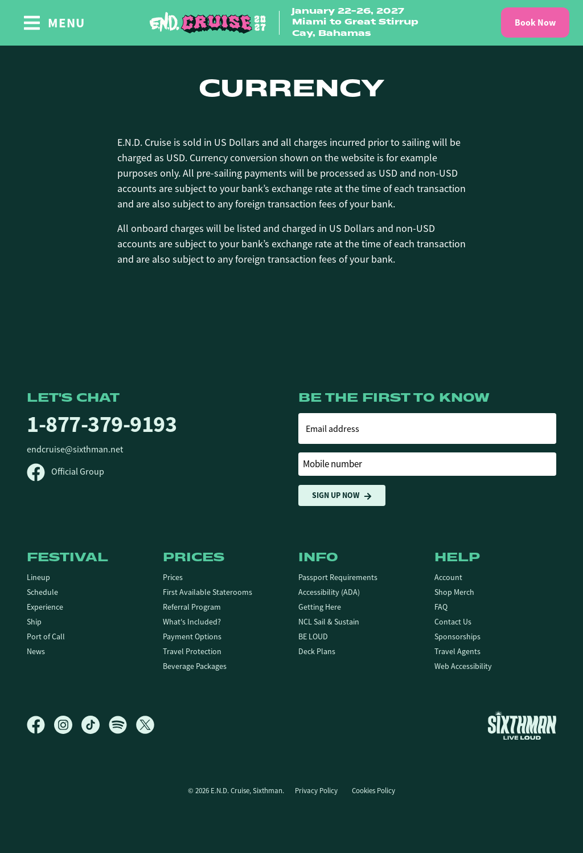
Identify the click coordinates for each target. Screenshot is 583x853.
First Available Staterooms (207, 592)
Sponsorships (457, 636)
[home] (291, 23)
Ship (34, 622)
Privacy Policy (316, 790)
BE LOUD (313, 636)
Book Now (535, 22)
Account (448, 577)
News (36, 651)
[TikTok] (95, 725)
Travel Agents (457, 651)
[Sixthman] (522, 725)
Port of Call (46, 636)
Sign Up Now (342, 495)
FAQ (440, 607)
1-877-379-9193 (101, 424)
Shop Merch (454, 592)
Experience (45, 607)
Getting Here (319, 607)
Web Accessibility (463, 666)
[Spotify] (122, 725)
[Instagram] (67, 725)
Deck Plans (316, 651)
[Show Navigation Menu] (54, 23)
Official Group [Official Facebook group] (65, 471)
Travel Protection (192, 651)
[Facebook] (40, 725)
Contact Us (452, 622)
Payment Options (192, 636)
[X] (145, 725)
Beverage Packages (195, 666)
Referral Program (192, 607)
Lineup (38, 577)
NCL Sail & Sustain (328, 622)
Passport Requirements (337, 577)
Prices (173, 577)
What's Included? (192, 622)
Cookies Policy (373, 790)
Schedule (42, 592)
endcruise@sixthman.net (75, 449)
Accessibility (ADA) (329, 592)
